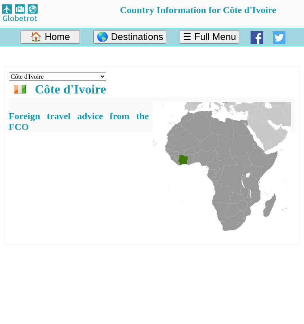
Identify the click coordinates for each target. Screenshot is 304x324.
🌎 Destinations (130, 36)
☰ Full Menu (209, 36)
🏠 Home (50, 36)
